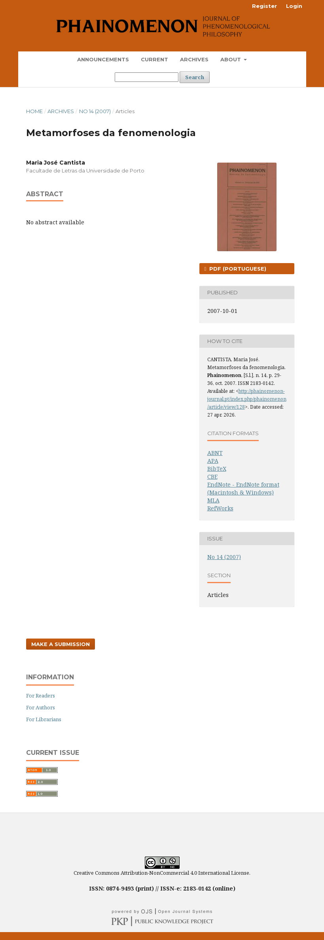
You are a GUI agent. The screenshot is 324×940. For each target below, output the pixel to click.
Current (154, 59)
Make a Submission (60, 644)
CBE (212, 476)
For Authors (40, 707)
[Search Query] (146, 77)
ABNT (215, 453)
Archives (194, 59)
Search (194, 77)
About (231, 59)
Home (34, 111)
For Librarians (43, 719)
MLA (213, 500)
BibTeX (216, 468)
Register (264, 6)
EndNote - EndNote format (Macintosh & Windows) (243, 488)
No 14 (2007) (95, 111)
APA (212, 460)
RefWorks (220, 508)
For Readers (40, 695)
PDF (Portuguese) (237, 268)
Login (294, 6)
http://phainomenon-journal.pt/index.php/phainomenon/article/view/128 (246, 399)
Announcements (103, 59)
